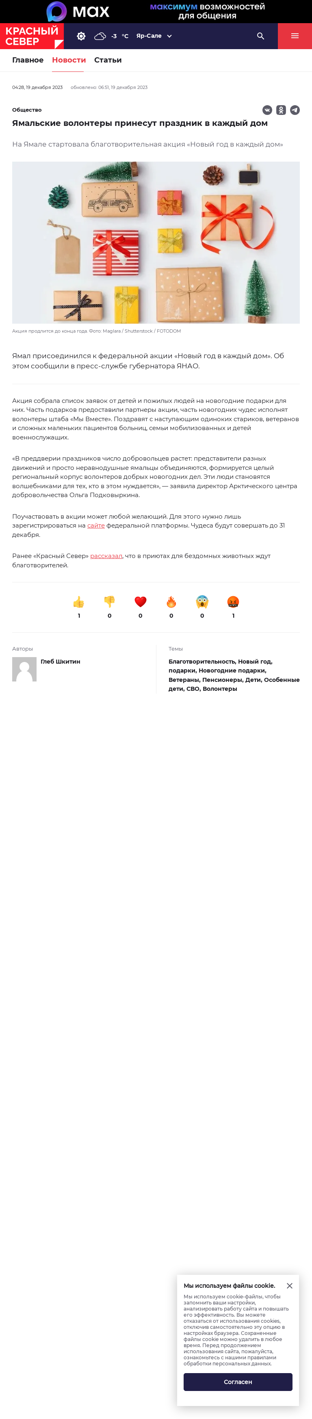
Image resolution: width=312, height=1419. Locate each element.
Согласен (238, 1382)
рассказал (106, 556)
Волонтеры (220, 688)
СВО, (194, 688)
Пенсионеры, (223, 680)
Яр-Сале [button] (149, 35)
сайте (96, 525)
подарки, (184, 670)
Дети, (254, 680)
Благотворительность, (203, 661)
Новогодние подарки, (232, 670)
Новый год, (255, 661)
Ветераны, (185, 680)
